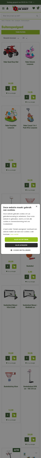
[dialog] (20, 229)
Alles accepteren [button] (21, 239)
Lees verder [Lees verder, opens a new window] (14, 234)
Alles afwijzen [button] (21, 245)
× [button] (36, 206)
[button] (20, 250)
